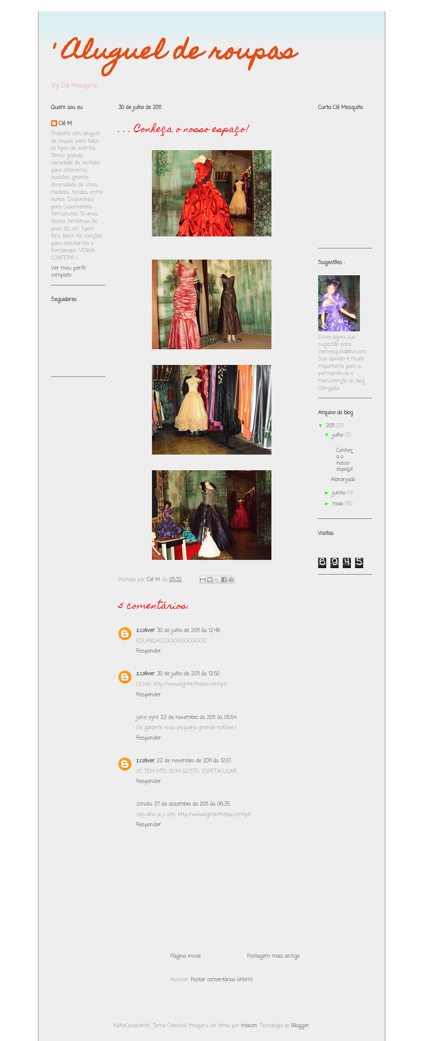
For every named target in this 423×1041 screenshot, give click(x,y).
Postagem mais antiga (273, 956)
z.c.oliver (145, 631)
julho (338, 435)
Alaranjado (343, 480)
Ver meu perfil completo (68, 272)
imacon (249, 1026)
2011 (331, 426)
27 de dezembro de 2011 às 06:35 (192, 804)
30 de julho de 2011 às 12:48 (188, 631)
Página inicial (185, 956)
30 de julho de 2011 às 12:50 (188, 674)
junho (339, 493)
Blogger (300, 1026)
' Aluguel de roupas (173, 54)
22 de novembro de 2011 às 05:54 (199, 718)
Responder (148, 651)
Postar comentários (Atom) (222, 980)
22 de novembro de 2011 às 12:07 (194, 761)
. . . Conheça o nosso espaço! (342, 456)
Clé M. (65, 124)
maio (338, 504)
